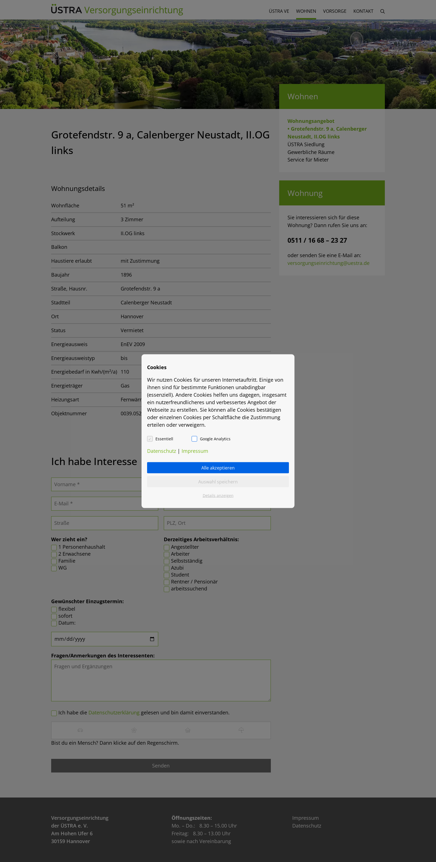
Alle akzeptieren (218, 467)
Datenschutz (161, 450)
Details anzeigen (218, 495)
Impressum (195, 450)
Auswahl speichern (218, 481)
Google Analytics (215, 438)
